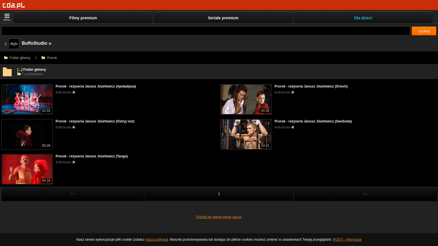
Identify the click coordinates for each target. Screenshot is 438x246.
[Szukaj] (205, 31)
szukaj (424, 31)
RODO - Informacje (347, 240)
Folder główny (17, 58)
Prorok (49, 58)
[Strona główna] (14, 5)
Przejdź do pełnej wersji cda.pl (219, 217)
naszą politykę (156, 240)
